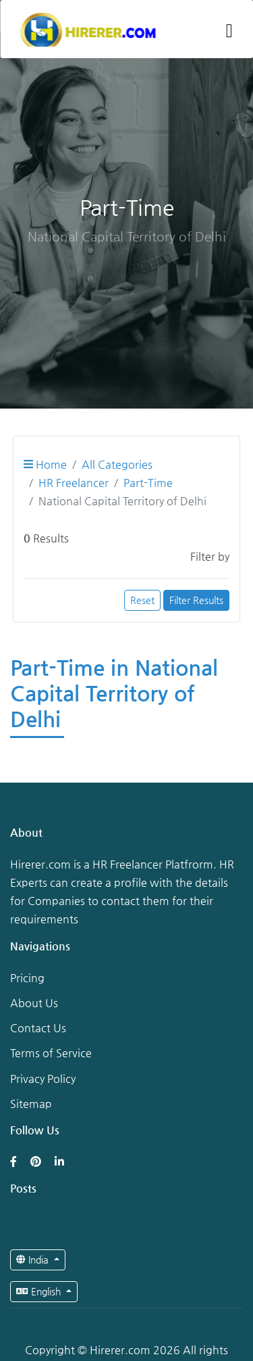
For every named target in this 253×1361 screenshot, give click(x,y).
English (39, 1291)
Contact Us (38, 1027)
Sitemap (31, 1103)
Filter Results (196, 600)
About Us (34, 1002)
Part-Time (148, 482)
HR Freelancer (73, 482)
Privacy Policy (43, 1078)
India (33, 1259)
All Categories (117, 464)
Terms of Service (51, 1052)
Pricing (27, 977)
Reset (142, 600)
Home (45, 464)
